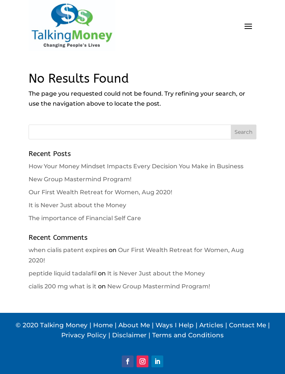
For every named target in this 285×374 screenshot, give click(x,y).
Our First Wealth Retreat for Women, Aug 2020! (100, 192)
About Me (134, 325)
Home (103, 325)
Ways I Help (174, 325)
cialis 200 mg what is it (62, 286)
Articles (211, 325)
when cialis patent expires (68, 250)
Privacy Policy (84, 335)
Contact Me (247, 325)
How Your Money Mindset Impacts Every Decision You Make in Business (136, 166)
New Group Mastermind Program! (80, 179)
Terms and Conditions (188, 335)
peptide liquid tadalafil (62, 273)
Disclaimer (129, 335)
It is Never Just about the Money (77, 205)
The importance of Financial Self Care (85, 218)
